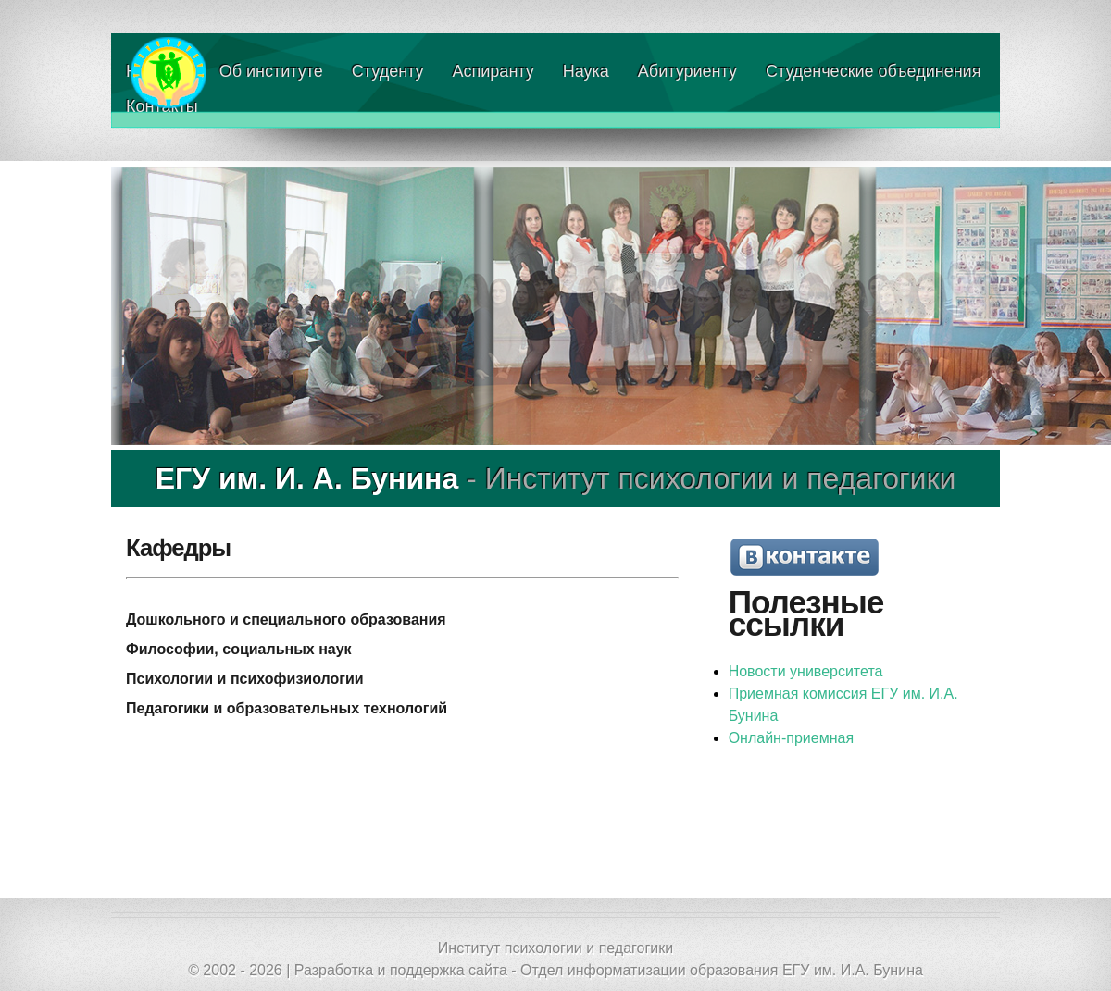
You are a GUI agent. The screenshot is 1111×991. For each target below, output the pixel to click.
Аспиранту (493, 71)
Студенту (388, 71)
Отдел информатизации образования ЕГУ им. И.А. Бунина (721, 970)
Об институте (271, 71)
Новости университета (806, 671)
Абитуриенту (687, 71)
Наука (586, 71)
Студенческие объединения (873, 71)
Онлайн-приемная (791, 738)
